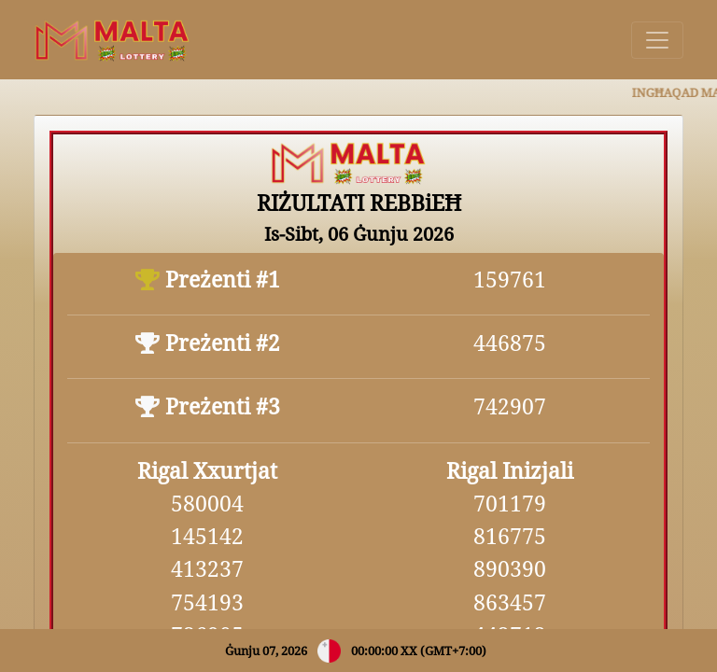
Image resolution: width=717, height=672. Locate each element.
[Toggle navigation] (657, 40)
